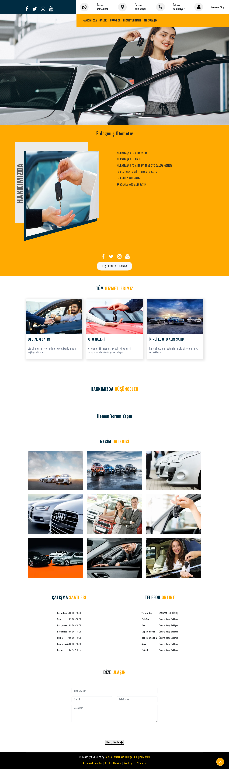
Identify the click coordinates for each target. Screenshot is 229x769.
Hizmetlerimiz (132, 20)
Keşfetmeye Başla (114, 266)
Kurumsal (88, 763)
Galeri (103, 20)
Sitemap (141, 763)
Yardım (98, 763)
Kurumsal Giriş (217, 7)
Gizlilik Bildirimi (112, 763)
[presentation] (114, 731)
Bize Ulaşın (150, 20)
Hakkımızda (90, 20)
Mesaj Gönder (114, 742)
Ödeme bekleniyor (102, 7)
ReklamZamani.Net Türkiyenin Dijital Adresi (127, 757)
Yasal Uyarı (129, 763)
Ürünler (115, 20)
